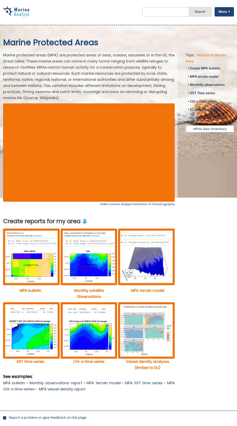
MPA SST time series (144, 382)
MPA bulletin (14, 382)
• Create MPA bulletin (204, 68)
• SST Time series (201, 93)
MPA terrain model (104, 382)
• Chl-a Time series (202, 101)
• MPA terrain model (203, 76)
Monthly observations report (56, 382)
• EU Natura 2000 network (207, 118)
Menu (222, 11)
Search (200, 11)
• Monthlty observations (206, 85)
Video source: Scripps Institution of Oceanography (137, 204)
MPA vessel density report (62, 389)
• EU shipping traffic (203, 109)
